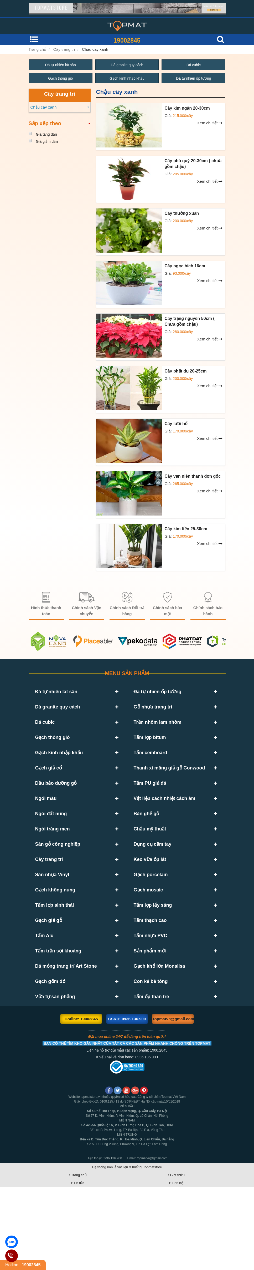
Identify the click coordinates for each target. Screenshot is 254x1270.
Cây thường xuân (181, 213)
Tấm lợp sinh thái (54, 960)
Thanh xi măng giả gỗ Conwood (169, 787)
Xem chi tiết (209, 123)
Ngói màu (46, 826)
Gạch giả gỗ (48, 979)
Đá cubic (193, 65)
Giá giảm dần (47, 142)
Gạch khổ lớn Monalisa (159, 1037)
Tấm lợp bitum (150, 749)
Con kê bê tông (151, 1056)
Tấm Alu (44, 999)
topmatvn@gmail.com (173, 1102)
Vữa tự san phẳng (55, 1075)
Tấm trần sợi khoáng (58, 1018)
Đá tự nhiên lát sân (60, 65)
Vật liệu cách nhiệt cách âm (164, 826)
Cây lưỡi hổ (176, 424)
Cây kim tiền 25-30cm (185, 529)
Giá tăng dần (46, 134)
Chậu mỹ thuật (150, 864)
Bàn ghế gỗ (146, 845)
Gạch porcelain (151, 922)
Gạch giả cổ (48, 787)
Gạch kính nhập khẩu (127, 78)
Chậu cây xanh (95, 49)
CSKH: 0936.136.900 (127, 1102)
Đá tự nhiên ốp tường (193, 78)
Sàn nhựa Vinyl (52, 922)
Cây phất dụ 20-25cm (185, 371)
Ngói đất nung (51, 845)
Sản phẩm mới (150, 1018)
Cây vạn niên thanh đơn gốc (192, 476)
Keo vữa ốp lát (150, 903)
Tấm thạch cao (150, 979)
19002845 (126, 40)
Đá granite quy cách (127, 65)
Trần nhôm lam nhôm (158, 730)
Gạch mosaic (148, 941)
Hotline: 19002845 (81, 1102)
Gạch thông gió (60, 78)
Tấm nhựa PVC (150, 999)
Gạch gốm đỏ (50, 1056)
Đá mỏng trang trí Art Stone (66, 1037)
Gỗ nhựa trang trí (153, 711)
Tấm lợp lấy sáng (153, 960)
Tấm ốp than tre (151, 1075)
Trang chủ (37, 49)
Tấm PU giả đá (150, 807)
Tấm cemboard (150, 768)
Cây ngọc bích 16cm (184, 266)
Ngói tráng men (52, 864)
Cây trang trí (64, 49)
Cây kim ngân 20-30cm (187, 108)
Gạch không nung (55, 941)
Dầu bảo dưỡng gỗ (56, 807)
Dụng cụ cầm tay (153, 883)
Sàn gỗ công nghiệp (57, 883)
